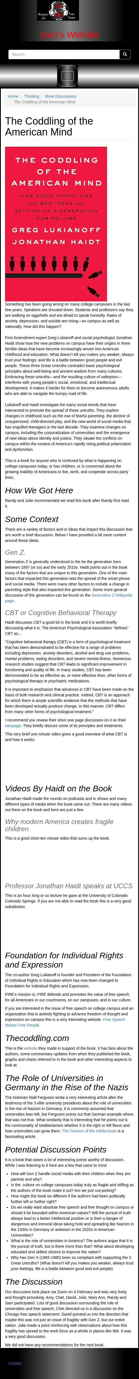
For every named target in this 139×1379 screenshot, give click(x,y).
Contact (15, 1363)
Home (13, 96)
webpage (13, 725)
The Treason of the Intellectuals (89, 1131)
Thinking (31, 96)
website (31, 1048)
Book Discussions (60, 96)
